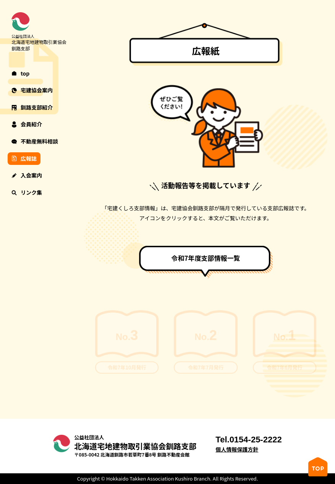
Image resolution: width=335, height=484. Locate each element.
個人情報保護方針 (236, 449)
